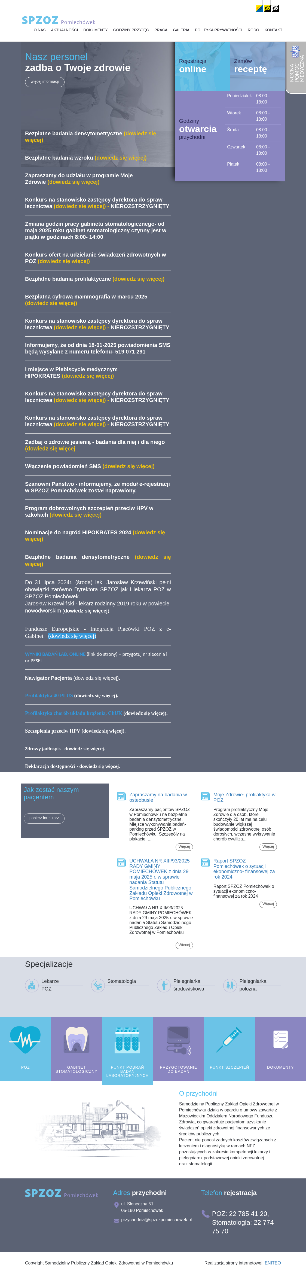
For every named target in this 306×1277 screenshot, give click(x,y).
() (85, 611)
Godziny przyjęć (131, 31)
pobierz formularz (44, 818)
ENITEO (273, 1263)
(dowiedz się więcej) (95, 713)
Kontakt (273, 31)
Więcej (184, 846)
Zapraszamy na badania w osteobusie (158, 797)
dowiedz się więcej (96, 678)
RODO (253, 31)
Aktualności (64, 31)
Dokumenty (95, 31)
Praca (160, 31)
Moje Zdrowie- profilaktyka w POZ (244, 797)
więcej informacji (45, 81)
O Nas (40, 31)
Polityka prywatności (218, 31)
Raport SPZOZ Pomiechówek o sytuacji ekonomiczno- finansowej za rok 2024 (244, 869)
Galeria (181, 31)
